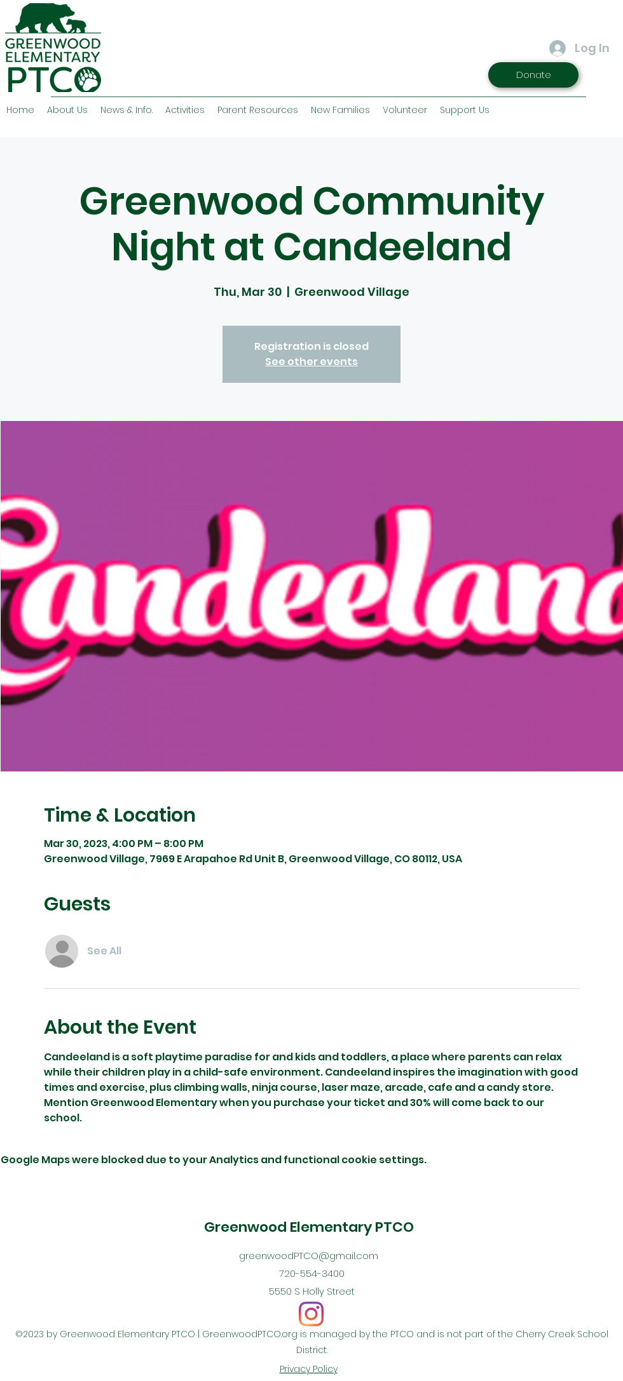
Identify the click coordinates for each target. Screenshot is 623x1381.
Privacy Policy (309, 1369)
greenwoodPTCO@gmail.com (308, 1255)
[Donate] (533, 75)
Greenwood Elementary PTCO (309, 1227)
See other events (311, 361)
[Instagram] (311, 1314)
